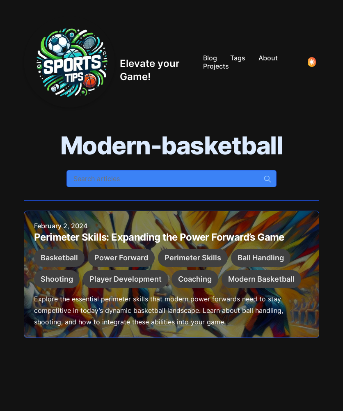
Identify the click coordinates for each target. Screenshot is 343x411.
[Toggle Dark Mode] (312, 62)
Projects (216, 66)
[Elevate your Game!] (110, 62)
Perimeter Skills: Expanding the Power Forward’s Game (159, 237)
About (268, 58)
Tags (237, 58)
